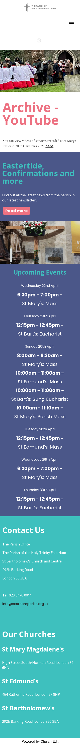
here (49, 146)
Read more (16, 210)
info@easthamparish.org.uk (25, 603)
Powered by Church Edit (40, 741)
